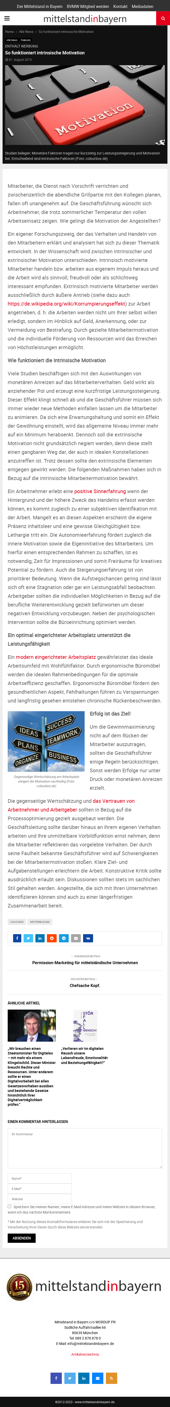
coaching (17, 922)
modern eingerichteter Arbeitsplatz (56, 656)
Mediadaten (142, 6)
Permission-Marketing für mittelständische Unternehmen (85, 962)
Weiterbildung (40, 922)
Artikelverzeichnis (85, 1354)
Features (26, 40)
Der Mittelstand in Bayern (40, 6)
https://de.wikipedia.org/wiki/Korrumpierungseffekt (66, 303)
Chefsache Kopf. (85, 985)
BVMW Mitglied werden (88, 6)
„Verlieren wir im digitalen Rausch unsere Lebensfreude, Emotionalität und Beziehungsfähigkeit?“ (84, 1055)
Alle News (11, 40)
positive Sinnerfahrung (100, 491)
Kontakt (120, 6)
